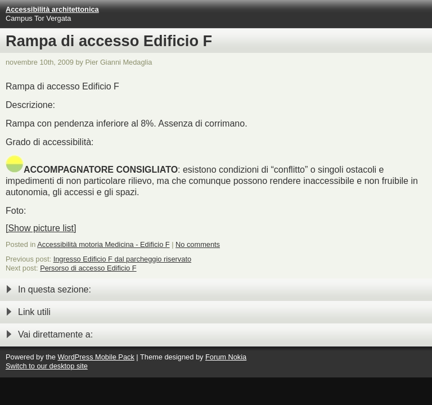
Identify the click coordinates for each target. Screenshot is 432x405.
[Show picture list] (41, 228)
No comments (198, 244)
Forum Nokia (225, 357)
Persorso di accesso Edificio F (88, 268)
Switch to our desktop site (47, 366)
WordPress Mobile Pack (95, 357)
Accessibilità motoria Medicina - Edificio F (103, 244)
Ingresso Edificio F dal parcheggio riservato (122, 259)
